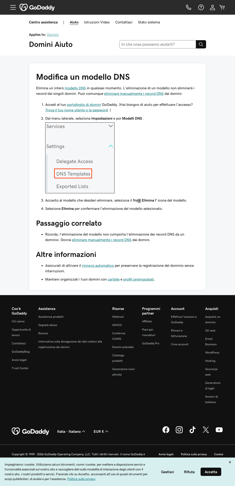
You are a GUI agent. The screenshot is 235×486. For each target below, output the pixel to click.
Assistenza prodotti (51, 316)
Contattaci (123, 22)
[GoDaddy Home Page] (31, 431)
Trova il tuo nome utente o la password (76, 110)
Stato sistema (149, 22)
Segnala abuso (47, 324)
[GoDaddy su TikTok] (192, 432)
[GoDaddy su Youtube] (219, 432)
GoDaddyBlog (21, 351)
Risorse (43, 333)
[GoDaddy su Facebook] (166, 432)
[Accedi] (212, 7)
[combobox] (157, 44)
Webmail (118, 316)
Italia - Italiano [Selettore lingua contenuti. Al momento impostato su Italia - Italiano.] (71, 431)
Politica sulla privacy (194, 454)
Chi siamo (18, 321)
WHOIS (117, 324)
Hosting (210, 360)
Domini (53, 34)
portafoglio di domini (84, 104)
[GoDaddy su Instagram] (179, 432)
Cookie (218, 454)
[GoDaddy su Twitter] (206, 432)
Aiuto (74, 22)
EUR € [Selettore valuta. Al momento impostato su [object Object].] (101, 431)
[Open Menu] (11, 7)
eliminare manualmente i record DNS (134, 93)
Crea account (179, 344)
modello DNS (75, 88)
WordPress (212, 352)
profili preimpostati (138, 279)
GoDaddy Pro (150, 343)
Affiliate (147, 321)
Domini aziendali (123, 347)
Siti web (210, 330)
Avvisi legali (19, 359)
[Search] (201, 44)
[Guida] (200, 7)
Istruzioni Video (97, 22)
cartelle (114, 279)
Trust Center (20, 368)
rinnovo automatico (98, 265)
